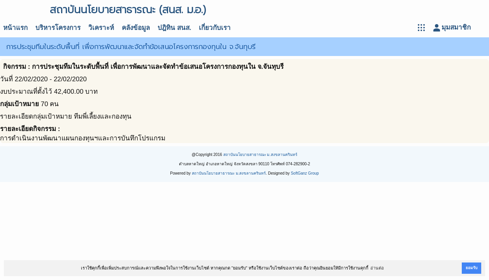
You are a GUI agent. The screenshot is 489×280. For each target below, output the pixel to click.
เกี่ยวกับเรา (215, 28)
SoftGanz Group (305, 173)
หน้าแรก (15, 28)
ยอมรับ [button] (471, 268)
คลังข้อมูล (136, 28)
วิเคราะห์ (101, 28)
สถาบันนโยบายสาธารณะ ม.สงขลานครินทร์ (260, 154)
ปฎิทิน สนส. (174, 28)
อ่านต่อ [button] (377, 268)
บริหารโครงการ (58, 28)
